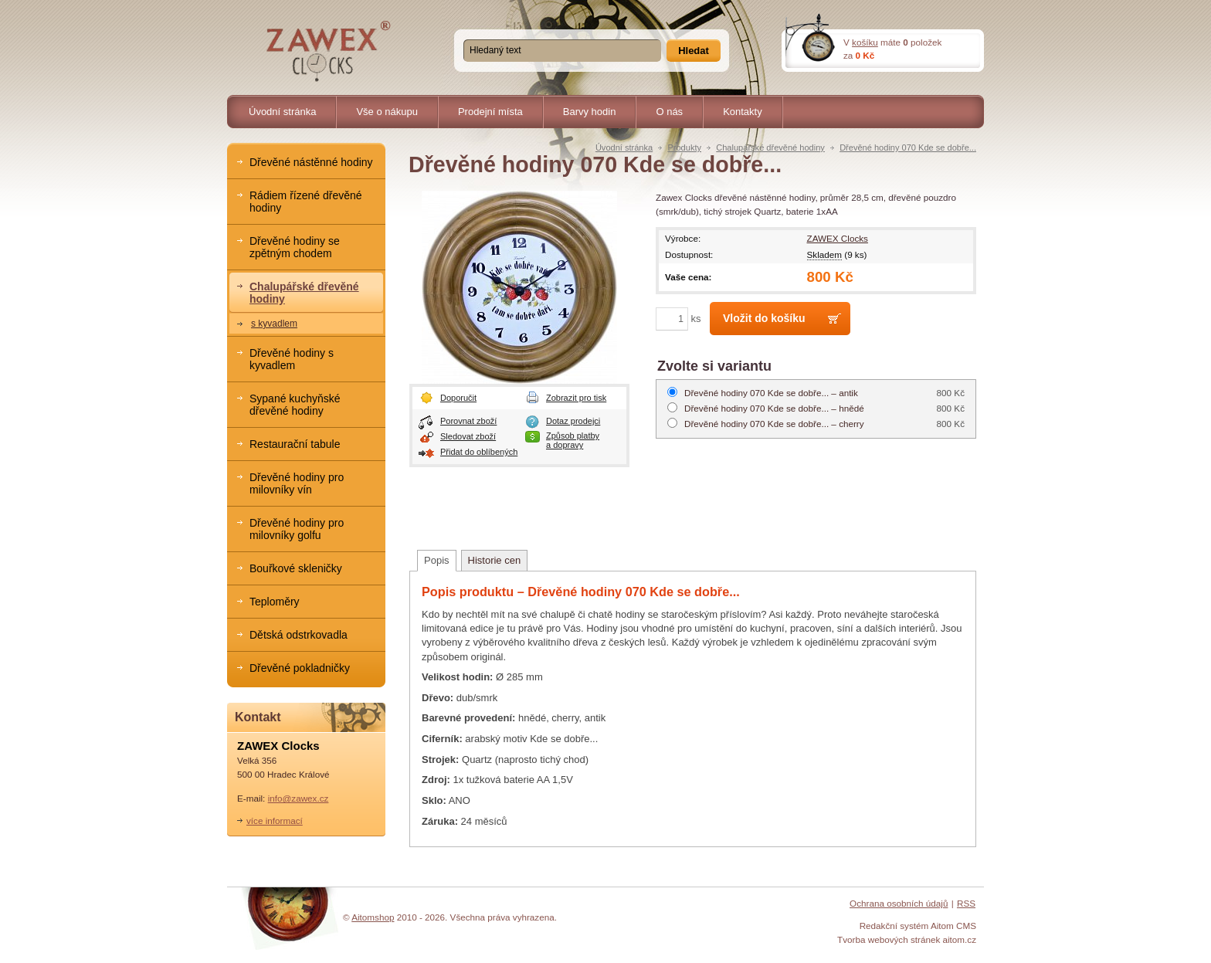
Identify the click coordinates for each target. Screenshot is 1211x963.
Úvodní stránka (624, 147)
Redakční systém (894, 926)
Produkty (684, 147)
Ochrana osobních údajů (899, 903)
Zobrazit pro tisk (576, 397)
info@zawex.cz (298, 798)
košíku (865, 42)
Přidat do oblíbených (478, 451)
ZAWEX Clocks (837, 238)
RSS (966, 903)
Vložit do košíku (764, 318)
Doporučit (458, 397)
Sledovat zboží (468, 436)
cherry (774, 424)
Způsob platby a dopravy (572, 440)
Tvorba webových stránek (888, 939)
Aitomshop (372, 917)
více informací (274, 820)
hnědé (774, 408)
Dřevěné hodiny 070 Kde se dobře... (908, 147)
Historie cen (494, 560)
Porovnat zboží (468, 421)
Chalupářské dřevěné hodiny (770, 147)
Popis (436, 560)
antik (771, 393)
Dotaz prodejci (573, 421)
